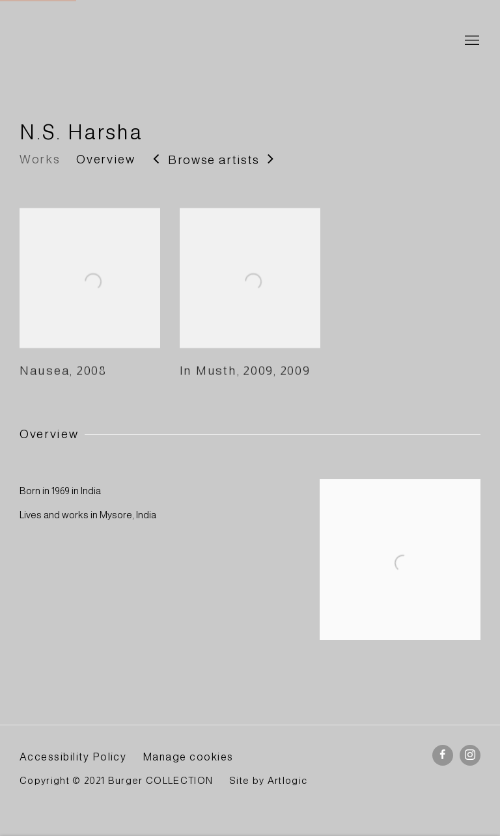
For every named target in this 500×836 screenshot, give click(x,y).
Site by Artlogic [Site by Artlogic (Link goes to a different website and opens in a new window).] (268, 780)
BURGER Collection (137, 41)
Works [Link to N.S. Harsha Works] (40, 159)
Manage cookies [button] (188, 756)
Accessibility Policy (73, 756)
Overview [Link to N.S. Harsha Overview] (105, 159)
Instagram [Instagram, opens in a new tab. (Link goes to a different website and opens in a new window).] (470, 755)
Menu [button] (470, 41)
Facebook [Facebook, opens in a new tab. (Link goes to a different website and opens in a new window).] (442, 755)
